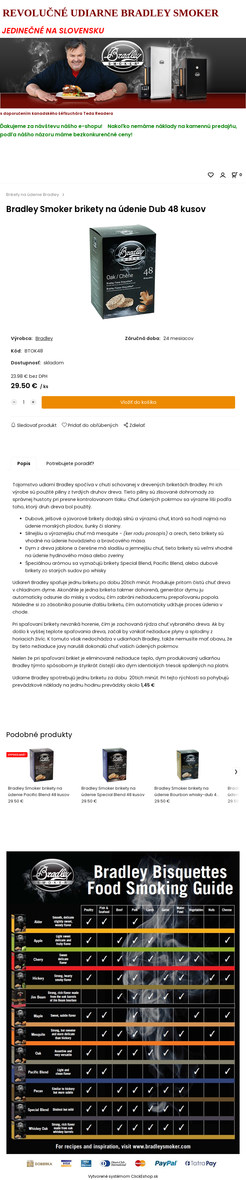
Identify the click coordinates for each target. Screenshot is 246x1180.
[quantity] (23, 402)
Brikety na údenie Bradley (32, 194)
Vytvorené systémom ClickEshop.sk (123, 1176)
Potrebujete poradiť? (70, 463)
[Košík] (238, 175)
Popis (23, 463)
